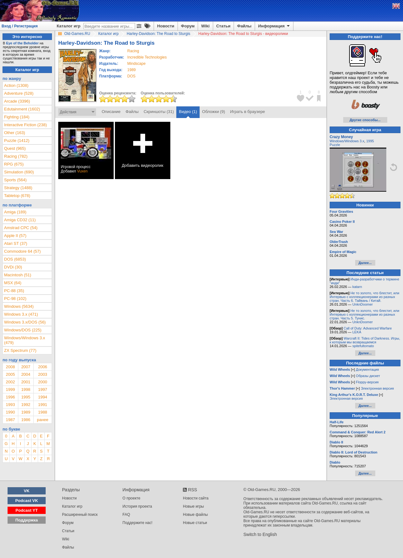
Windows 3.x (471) (21, 314)
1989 (131, 70)
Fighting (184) (16, 117)
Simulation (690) (19, 172)
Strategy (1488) (18, 187)
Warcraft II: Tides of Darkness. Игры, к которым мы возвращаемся (365, 340)
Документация (367, 369)
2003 (42, 374)
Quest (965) (15, 148)
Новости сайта (195, 498)
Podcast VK (26, 500)
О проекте (131, 498)
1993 (10, 404)
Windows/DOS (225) (22, 330)
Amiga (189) (15, 212)
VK (27, 490)
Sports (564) (15, 180)
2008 (10, 366)
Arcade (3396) (17, 101)
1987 (10, 419)
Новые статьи (195, 523)
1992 (25, 404)
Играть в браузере (247, 111)
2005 (10, 374)
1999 (10, 389)
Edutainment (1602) (22, 109)
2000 (42, 382)
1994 (42, 397)
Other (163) (14, 132)
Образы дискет (368, 376)
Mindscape (136, 63)
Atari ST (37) (15, 243)
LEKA (356, 332)
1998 (25, 389)
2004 (25, 374)
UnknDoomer (362, 304)
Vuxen (82, 171)
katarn (357, 287)
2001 (25, 382)
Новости (165, 26)
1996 (10, 397)
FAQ (126, 514)
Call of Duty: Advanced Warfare (367, 328)
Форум (188, 26)
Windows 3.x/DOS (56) (25, 322)
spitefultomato (363, 346)
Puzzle (335, 145)
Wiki (205, 26)
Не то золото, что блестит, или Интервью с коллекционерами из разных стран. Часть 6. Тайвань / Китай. (364, 296)
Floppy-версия (367, 382)
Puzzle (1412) (16, 140)
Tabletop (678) (17, 195)
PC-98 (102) (15, 298)
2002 (10, 382)
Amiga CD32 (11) (20, 219)
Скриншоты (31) (159, 111)
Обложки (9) (213, 111)
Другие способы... (365, 120)
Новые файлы (195, 514)
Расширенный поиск (80, 514)
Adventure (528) (18, 93)
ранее (42, 419)
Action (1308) (16, 85)
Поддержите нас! (137, 523)
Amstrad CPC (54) (20, 227)
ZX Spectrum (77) (20, 350)
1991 (42, 404)
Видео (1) (188, 111)
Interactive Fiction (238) (25, 124)
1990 (10, 412)
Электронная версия (377, 388)
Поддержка (26, 520)
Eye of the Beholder (22, 43)
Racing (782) (15, 156)
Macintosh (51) (17, 275)
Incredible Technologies (147, 57)
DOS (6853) (15, 259)
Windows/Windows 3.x (347, 141)
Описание (111, 111)
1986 (25, 419)
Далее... (365, 263)
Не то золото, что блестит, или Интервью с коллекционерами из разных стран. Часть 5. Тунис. (364, 314)
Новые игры (193, 506)
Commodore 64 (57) (22, 251)
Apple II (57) (15, 235)
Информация (274, 26)
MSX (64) (12, 282)
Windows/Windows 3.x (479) (24, 340)
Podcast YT (26, 510)
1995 (25, 397)
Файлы (244, 26)
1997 (42, 389)
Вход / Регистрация (20, 26)
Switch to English (260, 534)
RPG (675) (14, 164)
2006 (42, 366)
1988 (42, 412)
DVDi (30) (13, 267)
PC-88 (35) (14, 290)
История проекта (137, 506)
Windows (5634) (19, 306)
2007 (25, 366)
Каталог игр (68, 26)
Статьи (223, 26)
